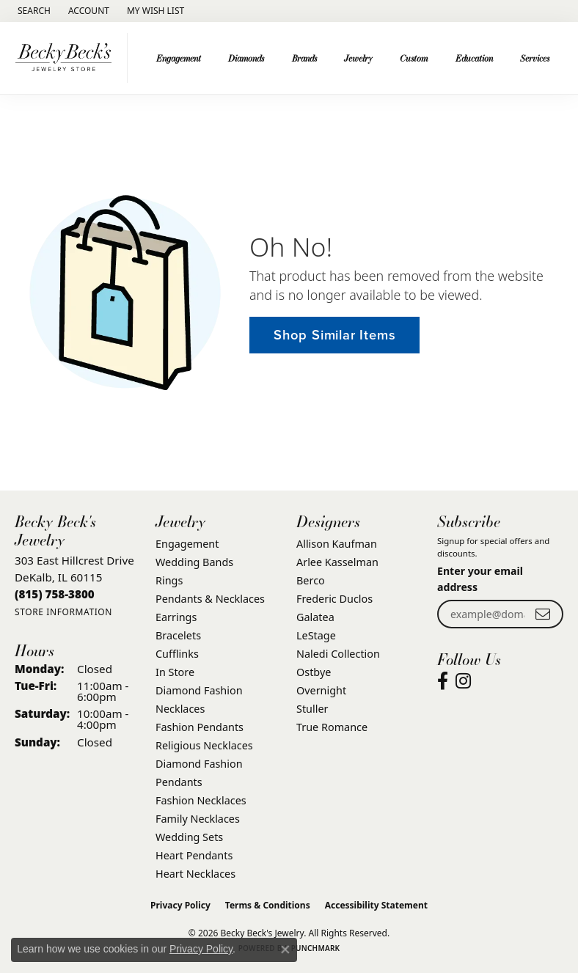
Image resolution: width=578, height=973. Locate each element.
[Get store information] (63, 612)
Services (534, 58)
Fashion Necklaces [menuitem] (201, 800)
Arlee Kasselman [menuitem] (337, 562)
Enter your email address (480, 578)
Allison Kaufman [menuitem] (336, 544)
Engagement (178, 58)
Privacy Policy (180, 905)
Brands (304, 58)
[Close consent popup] (285, 949)
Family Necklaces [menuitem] (198, 819)
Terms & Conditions (267, 905)
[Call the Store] (55, 594)
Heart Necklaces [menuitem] (195, 874)
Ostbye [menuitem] (313, 672)
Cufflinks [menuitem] (177, 654)
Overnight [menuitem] (321, 690)
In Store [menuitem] (175, 672)
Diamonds (246, 58)
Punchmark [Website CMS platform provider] (315, 948)
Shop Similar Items (334, 335)
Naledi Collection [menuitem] (338, 654)
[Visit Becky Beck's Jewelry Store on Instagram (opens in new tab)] (463, 681)
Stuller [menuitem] (312, 709)
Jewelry (358, 58)
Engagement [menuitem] (187, 544)
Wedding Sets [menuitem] (189, 837)
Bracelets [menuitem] (178, 635)
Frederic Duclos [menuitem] (334, 599)
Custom (414, 58)
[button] (33, 11)
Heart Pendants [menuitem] (194, 855)
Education (474, 58)
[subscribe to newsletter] (543, 614)
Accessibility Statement (376, 905)
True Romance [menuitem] (331, 727)
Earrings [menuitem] (176, 617)
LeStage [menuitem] (316, 635)
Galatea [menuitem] (315, 617)
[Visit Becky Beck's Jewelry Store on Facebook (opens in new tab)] (442, 681)
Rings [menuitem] (169, 580)
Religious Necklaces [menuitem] (204, 745)
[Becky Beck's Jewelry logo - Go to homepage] (67, 58)
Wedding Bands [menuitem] (194, 562)
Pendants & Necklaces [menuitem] (210, 599)
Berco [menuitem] (310, 580)
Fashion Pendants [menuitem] (200, 727)
